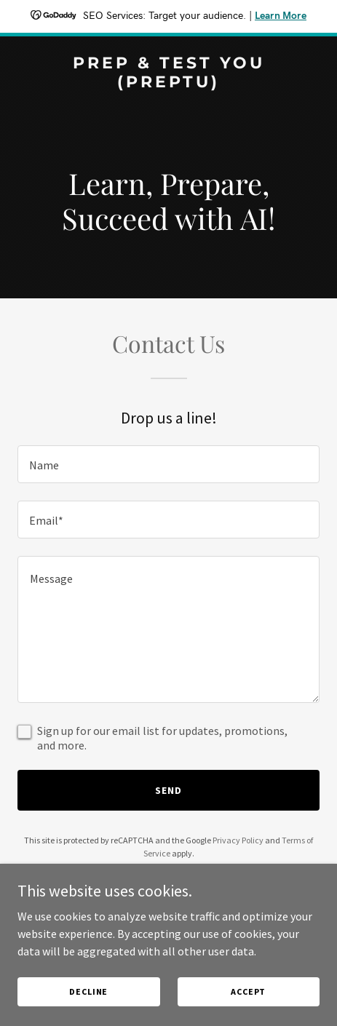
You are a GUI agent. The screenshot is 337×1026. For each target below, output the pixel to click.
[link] (168, 83)
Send (168, 790)
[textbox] (168, 464)
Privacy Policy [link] (238, 840)
